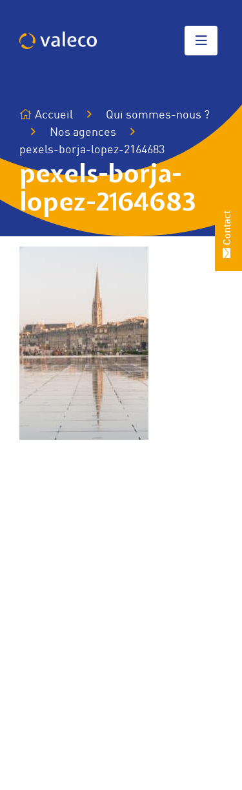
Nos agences (83, 132)
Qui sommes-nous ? (158, 115)
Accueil (46, 115)
